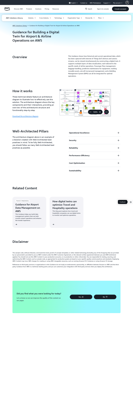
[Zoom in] (99, 112)
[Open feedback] (131, 202)
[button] (18, 9)
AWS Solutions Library (19, 25)
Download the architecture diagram (25, 116)
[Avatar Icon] (127, 2)
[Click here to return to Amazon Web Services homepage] (7, 10)
